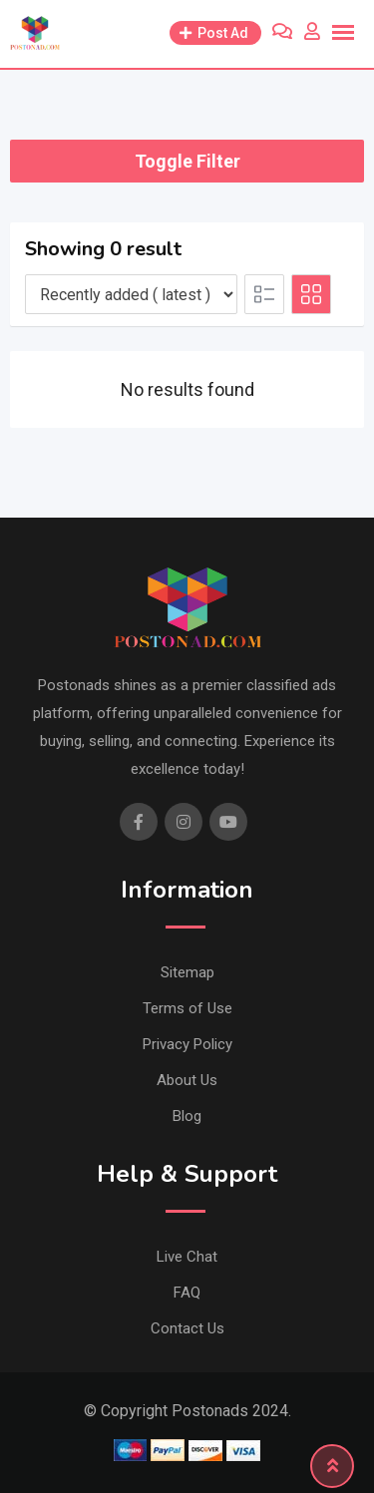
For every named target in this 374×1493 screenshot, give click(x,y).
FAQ (187, 1293)
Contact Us (187, 1328)
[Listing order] (131, 294)
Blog (187, 1116)
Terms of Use (187, 1008)
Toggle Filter (187, 161)
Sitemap (187, 972)
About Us (187, 1080)
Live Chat (187, 1257)
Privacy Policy (187, 1044)
